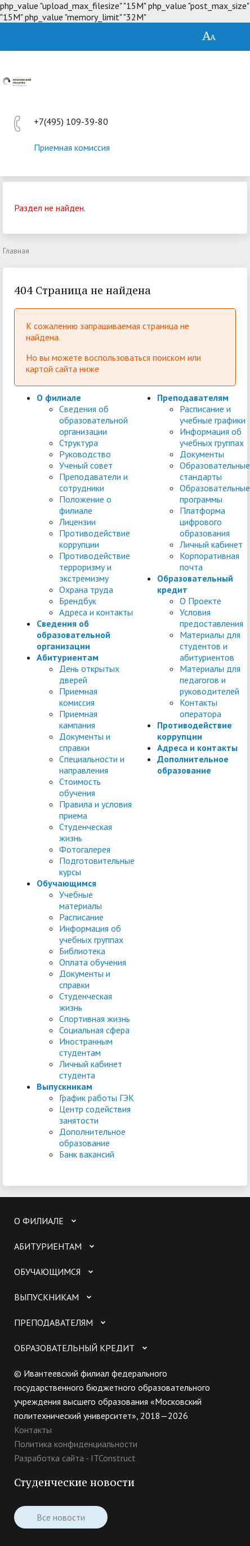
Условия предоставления (211, 617)
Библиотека (82, 951)
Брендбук (77, 600)
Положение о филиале (85, 505)
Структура (78, 442)
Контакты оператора (200, 708)
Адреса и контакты (96, 612)
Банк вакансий (86, 1154)
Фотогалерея (84, 849)
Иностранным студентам (86, 1047)
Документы (202, 454)
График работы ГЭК (96, 1097)
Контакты (33, 1429)
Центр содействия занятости (95, 1114)
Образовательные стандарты (215, 471)
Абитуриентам (68, 657)
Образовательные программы (215, 493)
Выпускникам (64, 1086)
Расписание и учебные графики (212, 414)
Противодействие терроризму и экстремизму (94, 567)
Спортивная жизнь (94, 1018)
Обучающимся (66, 883)
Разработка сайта (49, 1458)
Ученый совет (86, 465)
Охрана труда (86, 589)
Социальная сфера (94, 1030)
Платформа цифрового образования (205, 522)
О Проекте (200, 600)
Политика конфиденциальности (75, 1443)
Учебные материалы (80, 900)
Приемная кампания (78, 719)
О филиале (59, 397)
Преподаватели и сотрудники (93, 482)
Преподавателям (193, 397)
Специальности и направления (91, 764)
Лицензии (77, 521)
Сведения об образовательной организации (93, 420)
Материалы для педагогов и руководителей (210, 680)
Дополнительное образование (92, 1137)
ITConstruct (113, 1458)
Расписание (81, 917)
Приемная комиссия (72, 147)
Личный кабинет (211, 544)
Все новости (61, 1517)
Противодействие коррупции (94, 538)
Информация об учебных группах (91, 934)
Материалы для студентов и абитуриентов (210, 646)
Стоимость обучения (80, 787)
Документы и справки (84, 742)
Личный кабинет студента (90, 1069)
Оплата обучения (92, 962)
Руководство (85, 454)
